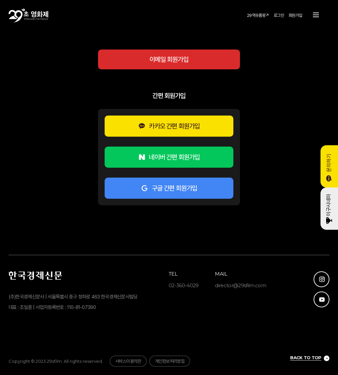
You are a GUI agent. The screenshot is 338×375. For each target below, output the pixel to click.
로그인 (279, 15)
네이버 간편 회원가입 (169, 157)
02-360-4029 (184, 285)
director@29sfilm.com (240, 285)
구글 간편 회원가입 (169, 188)
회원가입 (295, 15)
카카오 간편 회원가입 (169, 126)
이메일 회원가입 (169, 59)
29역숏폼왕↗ (258, 15)
